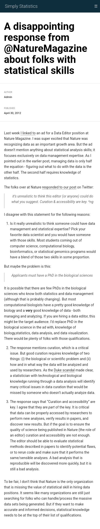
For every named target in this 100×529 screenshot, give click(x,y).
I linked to (28, 133)
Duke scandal (64, 370)
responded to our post (59, 187)
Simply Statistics (21, 6)
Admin (8, 97)
